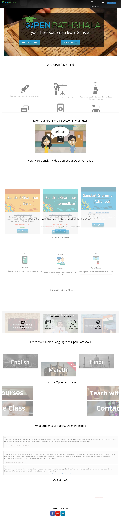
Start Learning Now (29, 42)
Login (97, 6)
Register (93, 6)
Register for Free (70, 42)
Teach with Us (111, 3)
